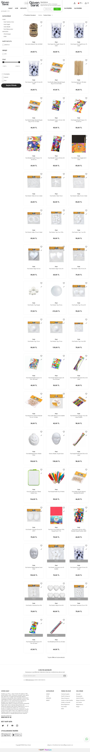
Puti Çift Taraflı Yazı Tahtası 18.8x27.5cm (34, 492)
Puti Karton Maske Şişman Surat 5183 (33, 568)
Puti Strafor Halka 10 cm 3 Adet (78, 196)
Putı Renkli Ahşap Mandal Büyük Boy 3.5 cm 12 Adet (33, 121)
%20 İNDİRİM (78, 8)
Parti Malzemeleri (8, 29)
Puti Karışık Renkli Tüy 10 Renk (56, 491)
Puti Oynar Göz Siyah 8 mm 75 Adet (79, 45)
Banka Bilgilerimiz (65, 704)
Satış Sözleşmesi (65, 698)
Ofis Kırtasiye (7, 34)
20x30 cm (6, 45)
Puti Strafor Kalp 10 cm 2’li (56, 268)
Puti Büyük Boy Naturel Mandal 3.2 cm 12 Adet (33, 416)
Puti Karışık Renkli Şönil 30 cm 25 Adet (78, 378)
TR (80, 3)
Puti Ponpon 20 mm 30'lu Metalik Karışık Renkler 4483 (78, 530)
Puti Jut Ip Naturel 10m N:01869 (33, 44)
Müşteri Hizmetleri (80, 700)
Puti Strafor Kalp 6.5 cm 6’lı (56, 605)
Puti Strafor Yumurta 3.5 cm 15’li (78, 605)
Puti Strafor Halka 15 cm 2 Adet (33, 232)
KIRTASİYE (23, 8)
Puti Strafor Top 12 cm (34, 341)
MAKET (48, 700)
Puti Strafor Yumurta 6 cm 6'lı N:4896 (56, 568)
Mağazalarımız (79, 704)
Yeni (4, 81)
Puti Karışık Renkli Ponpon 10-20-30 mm (79, 121)
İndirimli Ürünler (80, 698)
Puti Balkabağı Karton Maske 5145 (33, 454)
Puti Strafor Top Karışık (34, 305)
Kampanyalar (79, 696)
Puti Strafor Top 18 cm (56, 305)
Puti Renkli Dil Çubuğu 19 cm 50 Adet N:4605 (78, 416)
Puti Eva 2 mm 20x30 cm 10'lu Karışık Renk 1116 (56, 530)
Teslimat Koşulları (65, 694)
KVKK (62, 708)
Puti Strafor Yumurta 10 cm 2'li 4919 (34, 530)
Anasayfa (3, 11)
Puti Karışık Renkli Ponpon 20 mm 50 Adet (56, 378)
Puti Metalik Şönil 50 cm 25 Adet (56, 641)
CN (4, 54)
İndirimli (5, 77)
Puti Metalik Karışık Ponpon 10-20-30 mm (34, 158)
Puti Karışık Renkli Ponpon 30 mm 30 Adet (33, 642)
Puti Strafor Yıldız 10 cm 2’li (79, 268)
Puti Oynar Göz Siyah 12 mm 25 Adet (33, 83)
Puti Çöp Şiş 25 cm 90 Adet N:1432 (78, 83)
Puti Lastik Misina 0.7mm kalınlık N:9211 (56, 416)
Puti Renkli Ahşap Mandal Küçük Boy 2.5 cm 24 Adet (56, 83)
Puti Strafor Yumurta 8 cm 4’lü (34, 605)
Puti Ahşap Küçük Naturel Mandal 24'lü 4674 (79, 492)
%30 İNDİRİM (68, 8)
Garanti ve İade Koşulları (67, 700)
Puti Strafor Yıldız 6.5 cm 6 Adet (33, 196)
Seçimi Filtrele (11, 85)
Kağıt (5, 36)
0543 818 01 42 (6, 717)
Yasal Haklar (64, 706)
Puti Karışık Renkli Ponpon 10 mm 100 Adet (33, 378)
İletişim (78, 706)
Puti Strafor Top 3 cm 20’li (79, 341)
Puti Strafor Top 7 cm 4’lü (78, 232)
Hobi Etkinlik (7, 26)
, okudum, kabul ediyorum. (34, 680)
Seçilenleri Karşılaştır (30, 15)
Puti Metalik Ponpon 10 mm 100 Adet (56, 121)
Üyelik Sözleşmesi (65, 696)
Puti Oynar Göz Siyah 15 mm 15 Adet (56, 45)
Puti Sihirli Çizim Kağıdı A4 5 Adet (78, 158)
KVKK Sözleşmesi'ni (30, 679)
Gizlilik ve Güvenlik (65, 702)
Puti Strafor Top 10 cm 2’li (79, 305)
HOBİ (16, 8)
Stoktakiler (6, 74)
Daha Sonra (48, 9)
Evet (57, 9)
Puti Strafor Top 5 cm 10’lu (56, 232)
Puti (34, 42)
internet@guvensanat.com (67, 745)
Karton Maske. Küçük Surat (56, 453)
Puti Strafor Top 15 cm (56, 341)
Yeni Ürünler (79, 702)
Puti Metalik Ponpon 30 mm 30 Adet (56, 158)
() (87, 3)
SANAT (10, 8)
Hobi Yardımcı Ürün (9, 22)
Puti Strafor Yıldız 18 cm (56, 196)
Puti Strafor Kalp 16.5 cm (33, 268)
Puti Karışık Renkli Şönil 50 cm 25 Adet (78, 454)
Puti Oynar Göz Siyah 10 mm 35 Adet (78, 568)
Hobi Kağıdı (7, 24)
